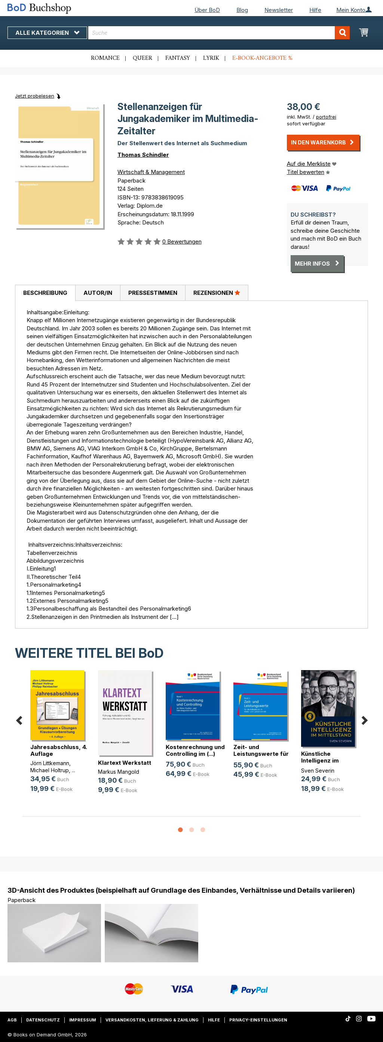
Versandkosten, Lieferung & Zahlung (152, 1020)
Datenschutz (43, 1020)
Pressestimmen (152, 292)
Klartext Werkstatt (124, 762)
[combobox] (219, 32)
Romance (105, 58)
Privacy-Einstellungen (258, 1020)
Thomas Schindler (143, 154)
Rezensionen (216, 292)
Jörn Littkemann (49, 763)
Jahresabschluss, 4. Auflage (58, 750)
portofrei (326, 117)
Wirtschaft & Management (151, 171)
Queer (142, 58)
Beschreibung (45, 292)
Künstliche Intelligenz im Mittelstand (320, 760)
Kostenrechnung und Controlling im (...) (195, 750)
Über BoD (207, 9)
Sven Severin (317, 770)
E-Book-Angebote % (262, 58)
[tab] (45, 293)
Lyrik (211, 58)
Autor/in (97, 292)
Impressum (82, 1020)
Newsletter (278, 9)
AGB (12, 1020)
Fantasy (177, 58)
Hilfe (315, 9)
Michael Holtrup (49, 770)
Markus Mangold (118, 771)
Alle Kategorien (47, 32)
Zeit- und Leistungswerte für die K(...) (261, 753)
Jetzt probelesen (34, 96)
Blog (242, 9)
